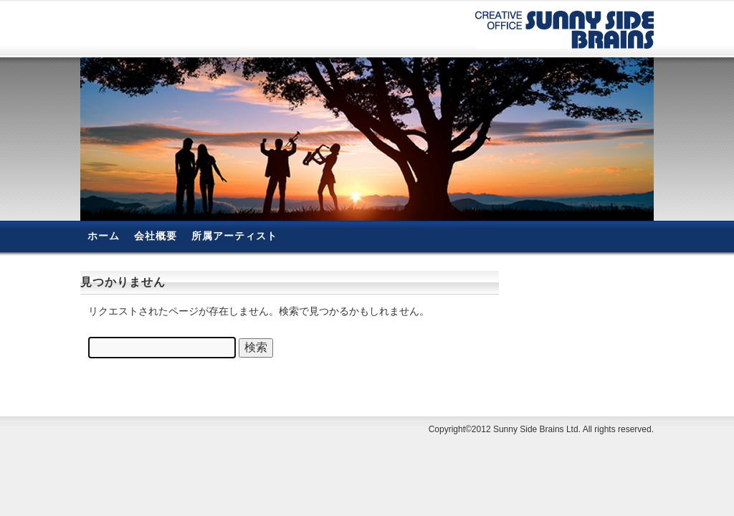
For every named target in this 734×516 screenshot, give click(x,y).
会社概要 (155, 236)
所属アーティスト (234, 236)
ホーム (103, 236)
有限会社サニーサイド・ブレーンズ (564, 30)
